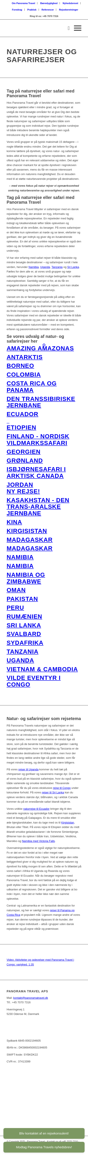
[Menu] (75, 28)
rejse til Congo (62, 788)
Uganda (45, 267)
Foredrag (17, 9)
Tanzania (57, 267)
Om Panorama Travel (23, 3)
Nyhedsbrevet (70, 3)
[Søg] (66, 28)
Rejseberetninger (68, 9)
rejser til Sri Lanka (53, 792)
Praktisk (32, 9)
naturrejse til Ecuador (36, 808)
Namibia (34, 267)
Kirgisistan (67, 822)
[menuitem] (23, 3)
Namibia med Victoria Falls (38, 841)
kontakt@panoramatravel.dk (30, 997)
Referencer (48, 9)
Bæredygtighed (49, 3)
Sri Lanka (73, 267)
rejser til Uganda (28, 769)
